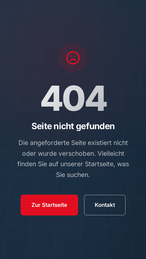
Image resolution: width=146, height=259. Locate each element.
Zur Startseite (49, 204)
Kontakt (105, 204)
